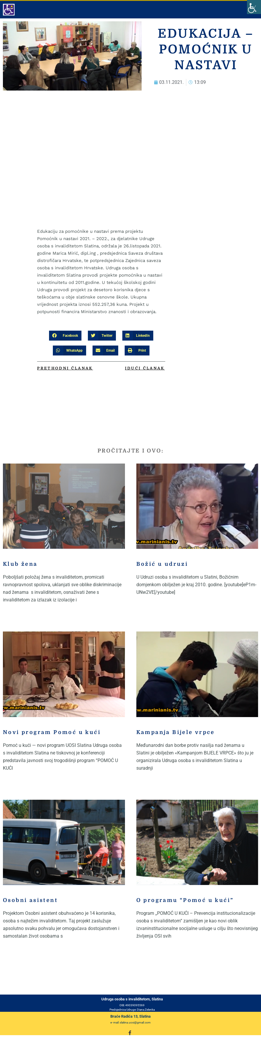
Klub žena (20, 564)
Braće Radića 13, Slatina (130, 1016)
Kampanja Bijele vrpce (175, 732)
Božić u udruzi (162, 564)
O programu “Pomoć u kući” (185, 900)
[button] (65, 336)
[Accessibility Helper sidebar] (254, 7)
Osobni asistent (30, 900)
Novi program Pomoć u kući (52, 732)
